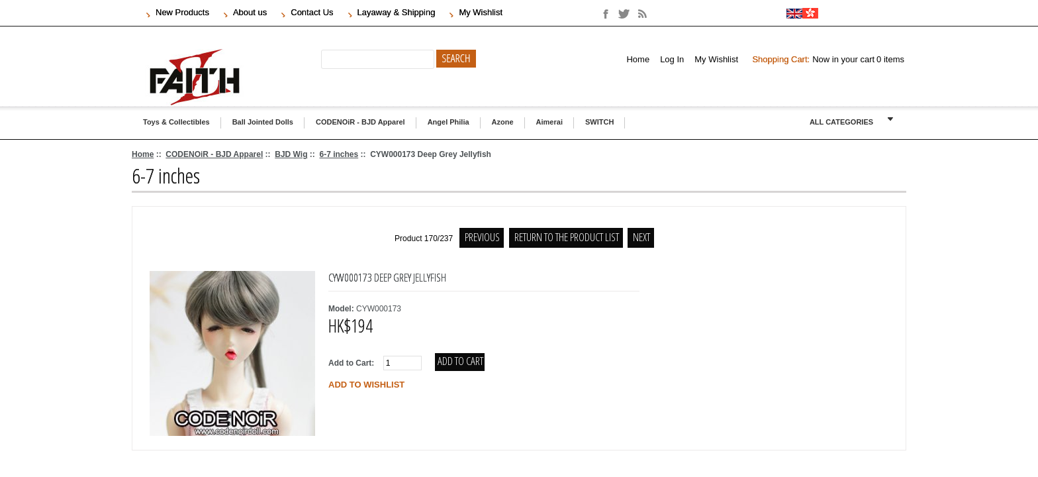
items (890, 59)
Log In (672, 59)
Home (637, 59)
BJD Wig (291, 154)
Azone (503, 122)
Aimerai (549, 122)
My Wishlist (716, 59)
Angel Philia (448, 122)
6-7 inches (338, 154)
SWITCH (599, 122)
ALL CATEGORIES (841, 122)
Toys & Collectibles (176, 122)
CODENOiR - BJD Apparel (360, 122)
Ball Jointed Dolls (262, 122)
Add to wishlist (366, 385)
